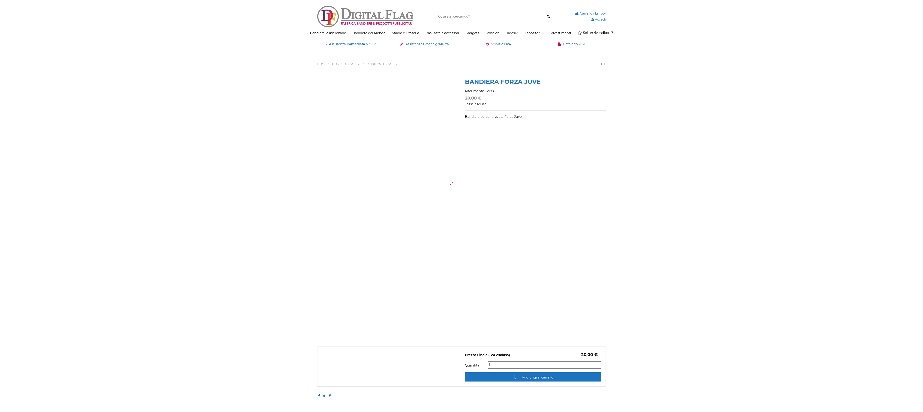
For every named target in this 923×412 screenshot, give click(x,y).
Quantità (472, 365)
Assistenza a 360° (352, 44)
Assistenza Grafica (427, 44)
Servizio (501, 44)
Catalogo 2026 (574, 44)
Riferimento (474, 91)
